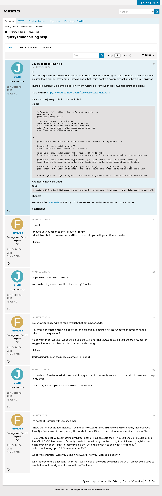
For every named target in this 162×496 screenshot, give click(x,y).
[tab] (11, 48)
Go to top (150, 481)
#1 (154, 64)
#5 (153, 370)
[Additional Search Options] (153, 11)
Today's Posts (11, 26)
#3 (153, 272)
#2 (153, 219)
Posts (11, 47)
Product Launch (37, 21)
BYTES (21, 21)
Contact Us (104, 481)
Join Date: (12, 86)
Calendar (39, 26)
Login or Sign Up (148, 2)
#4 (153, 317)
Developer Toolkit (74, 21)
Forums (9, 21)
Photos (47, 47)
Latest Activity (28, 47)
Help (93, 481)
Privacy (117, 481)
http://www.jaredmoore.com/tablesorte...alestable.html (78, 92)
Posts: (10, 93)
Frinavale (53, 202)
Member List (26, 26)
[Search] (136, 11)
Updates (55, 21)
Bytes (86, 481)
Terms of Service (133, 481)
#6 (153, 415)
